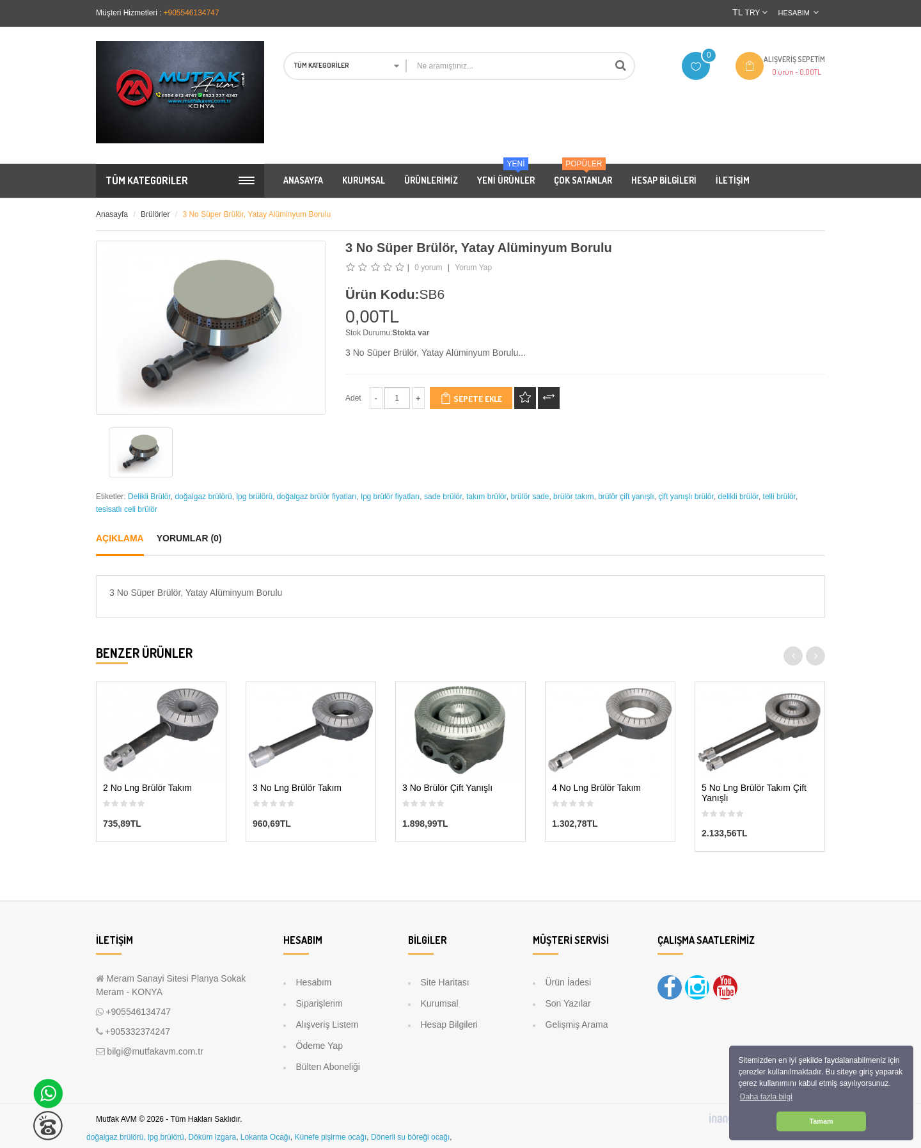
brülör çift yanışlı (626, 496)
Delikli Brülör (149, 496)
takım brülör (486, 496)
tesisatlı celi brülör (126, 509)
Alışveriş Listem (327, 1024)
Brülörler (155, 214)
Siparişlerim (319, 1003)
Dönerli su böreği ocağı (410, 1137)
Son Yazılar (568, 1003)
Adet (353, 398)
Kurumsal (440, 1003)
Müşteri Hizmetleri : (129, 12)
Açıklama (120, 538)
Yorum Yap (473, 267)
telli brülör (779, 496)
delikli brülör (738, 496)
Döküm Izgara (212, 1137)
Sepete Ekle (471, 398)
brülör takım (573, 496)
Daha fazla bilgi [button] (766, 1096)
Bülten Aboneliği (328, 1067)
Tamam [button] (821, 1121)
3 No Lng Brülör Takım (297, 788)
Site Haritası (445, 982)
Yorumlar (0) (189, 538)
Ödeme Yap (319, 1045)
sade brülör (443, 496)
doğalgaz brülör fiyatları (317, 496)
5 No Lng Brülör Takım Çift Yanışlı (754, 792)
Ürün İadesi (569, 982)
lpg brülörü (254, 496)
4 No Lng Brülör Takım (596, 788)
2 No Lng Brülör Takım (147, 788)
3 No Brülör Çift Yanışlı (447, 788)
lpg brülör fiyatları (390, 496)
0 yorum (428, 267)
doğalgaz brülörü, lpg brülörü (135, 1137)
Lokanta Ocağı (265, 1137)
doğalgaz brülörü (203, 496)
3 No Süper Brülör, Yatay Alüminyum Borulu (256, 214)
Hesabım (314, 982)
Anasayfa (112, 214)
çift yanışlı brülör (686, 496)
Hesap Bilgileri (449, 1024)
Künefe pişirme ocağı (331, 1137)
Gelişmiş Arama (577, 1024)
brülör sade (529, 496)
